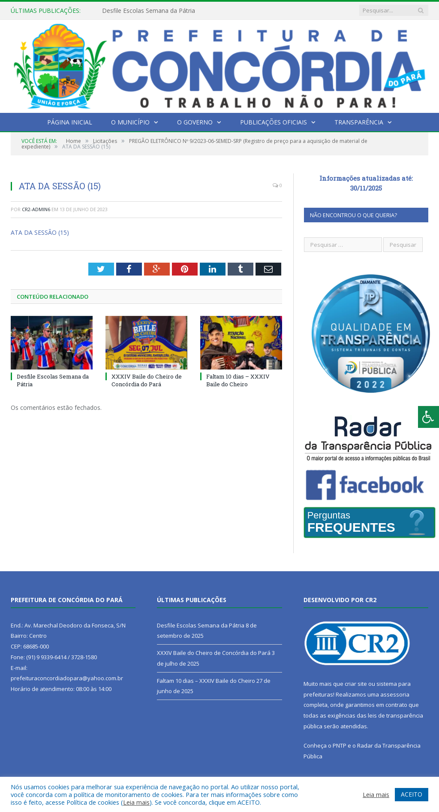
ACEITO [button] (411, 794)
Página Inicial (69, 122)
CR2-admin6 (36, 209)
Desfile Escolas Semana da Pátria (148, 11)
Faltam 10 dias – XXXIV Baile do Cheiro (238, 380)
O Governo (195, 122)
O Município (130, 122)
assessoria (394, 694)
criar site (356, 684)
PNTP (339, 745)
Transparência (358, 122)
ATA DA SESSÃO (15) (40, 232)
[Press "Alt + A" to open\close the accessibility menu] (428, 417)
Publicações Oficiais (273, 122)
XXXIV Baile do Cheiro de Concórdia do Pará (146, 380)
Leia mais (136, 802)
